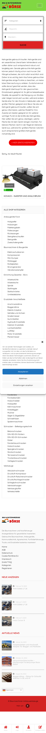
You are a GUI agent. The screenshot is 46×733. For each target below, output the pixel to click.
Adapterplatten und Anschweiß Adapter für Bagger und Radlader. (27, 646)
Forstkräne (12, 395)
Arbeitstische (12, 282)
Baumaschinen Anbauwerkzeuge (24, 701)
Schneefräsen (13, 418)
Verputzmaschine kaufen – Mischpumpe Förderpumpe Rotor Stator (26, 662)
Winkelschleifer (13, 491)
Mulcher (10, 412)
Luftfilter (11, 331)
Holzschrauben (13, 446)
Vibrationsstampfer (15, 270)
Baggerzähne (13, 307)
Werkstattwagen (14, 485)
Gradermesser (13, 316)
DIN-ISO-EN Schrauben (17, 437)
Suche (23, 45)
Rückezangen (13, 233)
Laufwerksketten (14, 328)
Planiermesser (13, 337)
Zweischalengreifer (15, 242)
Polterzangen (13, 230)
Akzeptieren (23, 371)
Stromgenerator (14, 267)
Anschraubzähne (14, 304)
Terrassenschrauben (16, 455)
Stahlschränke (13, 291)
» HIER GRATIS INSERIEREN (23, 142)
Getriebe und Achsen (16, 313)
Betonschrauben (14, 431)
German (8, 690)
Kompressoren (13, 255)
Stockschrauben (14, 452)
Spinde (10, 285)
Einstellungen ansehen (23, 385)
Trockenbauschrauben (17, 458)
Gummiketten (13, 319)
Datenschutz (25, 391)
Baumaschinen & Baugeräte (16, 247)
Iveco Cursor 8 (19, 620)
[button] (42, 342)
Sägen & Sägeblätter (16, 415)
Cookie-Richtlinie (13, 391)
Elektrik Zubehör (14, 310)
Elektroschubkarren (15, 252)
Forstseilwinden (13, 398)
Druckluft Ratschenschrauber (20, 476)
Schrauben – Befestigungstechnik (18, 426)
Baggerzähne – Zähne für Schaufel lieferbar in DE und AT (27, 677)
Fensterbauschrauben (16, 443)
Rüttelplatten (12, 264)
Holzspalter (12, 404)
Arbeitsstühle (12, 279)
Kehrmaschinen (14, 407)
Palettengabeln (13, 227)
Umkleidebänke (14, 294)
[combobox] (23, 37)
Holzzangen (12, 224)
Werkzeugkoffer (14, 488)
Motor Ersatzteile (14, 334)
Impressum (34, 391)
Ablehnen (23, 378)
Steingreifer (12, 239)
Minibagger (12, 261)
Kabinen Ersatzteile (15, 325)
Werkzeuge (8, 466)
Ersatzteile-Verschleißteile (14, 299)
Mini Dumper (12, 258)
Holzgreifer (12, 221)
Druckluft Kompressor (16, 473)
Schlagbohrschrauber (16, 482)
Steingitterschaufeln (15, 236)
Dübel (9, 440)
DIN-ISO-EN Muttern (16, 434)
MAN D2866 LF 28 (20, 589)
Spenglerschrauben (15, 449)
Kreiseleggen (12, 410)
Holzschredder (13, 401)
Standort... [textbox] (12, 37)
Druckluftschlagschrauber (18, 479)
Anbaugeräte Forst (12, 217)
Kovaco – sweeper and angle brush (22, 196)
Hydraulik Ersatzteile (16, 322)
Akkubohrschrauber (16, 470)
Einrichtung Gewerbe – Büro (15, 275)
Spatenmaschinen (15, 421)
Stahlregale (12, 288)
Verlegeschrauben (15, 461)
